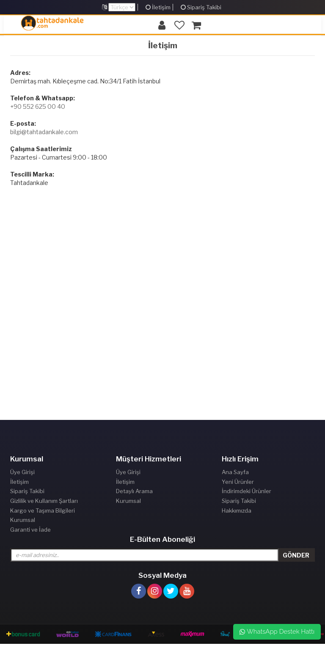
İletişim (158, 7)
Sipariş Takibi (201, 7)
